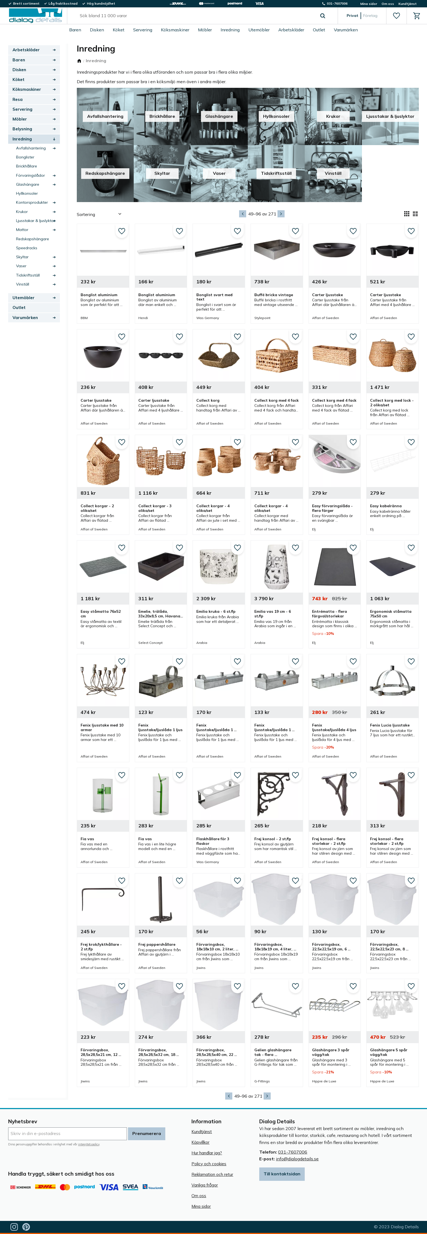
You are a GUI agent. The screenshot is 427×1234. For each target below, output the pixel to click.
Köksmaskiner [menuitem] (175, 29)
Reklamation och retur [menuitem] (212, 1174)
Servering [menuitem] (142, 29)
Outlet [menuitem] (319, 29)
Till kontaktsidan (282, 1173)
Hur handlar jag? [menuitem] (206, 1152)
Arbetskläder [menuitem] (291, 29)
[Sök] (322, 16)
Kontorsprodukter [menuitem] (32, 202)
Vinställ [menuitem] (22, 284)
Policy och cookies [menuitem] (208, 1163)
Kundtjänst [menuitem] (407, 4)
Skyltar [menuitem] (22, 256)
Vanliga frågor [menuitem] (204, 1185)
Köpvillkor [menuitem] (200, 1142)
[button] (396, 15)
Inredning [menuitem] (230, 29)
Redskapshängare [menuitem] (32, 238)
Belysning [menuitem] (22, 128)
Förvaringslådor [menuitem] (30, 175)
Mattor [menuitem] (22, 229)
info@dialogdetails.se (297, 1158)
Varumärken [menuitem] (346, 29)
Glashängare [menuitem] (27, 184)
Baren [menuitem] (75, 29)
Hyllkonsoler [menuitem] (27, 193)
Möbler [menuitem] (205, 29)
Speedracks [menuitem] (26, 247)
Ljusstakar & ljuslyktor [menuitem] (35, 220)
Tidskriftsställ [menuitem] (28, 275)
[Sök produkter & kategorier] (196, 16)
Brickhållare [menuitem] (26, 166)
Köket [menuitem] (118, 29)
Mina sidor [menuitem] (368, 4)
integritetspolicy (88, 1144)
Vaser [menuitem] (21, 265)
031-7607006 (292, 1152)
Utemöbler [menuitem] (259, 29)
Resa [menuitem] (18, 99)
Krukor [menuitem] (22, 211)
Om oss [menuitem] (388, 4)
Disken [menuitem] (97, 29)
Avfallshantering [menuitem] (31, 148)
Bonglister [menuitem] (25, 157)
